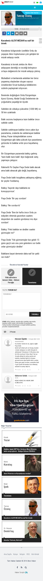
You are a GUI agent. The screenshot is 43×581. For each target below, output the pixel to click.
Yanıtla (19, 370)
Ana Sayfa (7, 554)
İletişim (22, 554)
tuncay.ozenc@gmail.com (30, 18)
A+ (40, 39)
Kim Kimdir (35, 554)
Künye (15, 554)
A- (40, 42)
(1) (25, 370)
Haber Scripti (19, 572)
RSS (28, 554)
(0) (30, 386)
